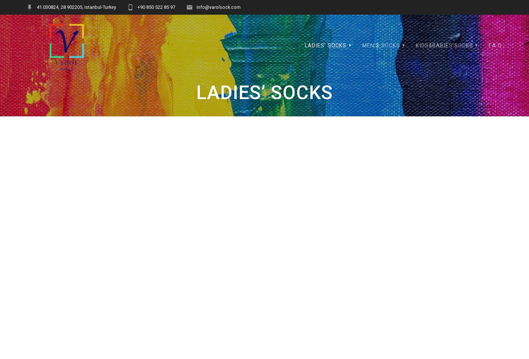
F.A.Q (495, 46)
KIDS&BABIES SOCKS (444, 46)
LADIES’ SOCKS (325, 46)
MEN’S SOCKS (381, 46)
